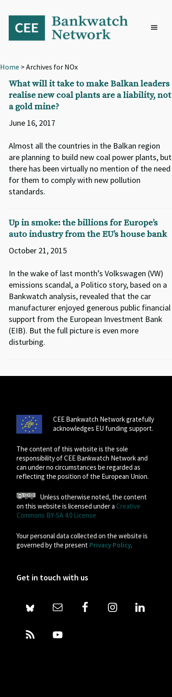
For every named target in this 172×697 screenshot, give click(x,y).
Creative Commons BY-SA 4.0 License (78, 511)
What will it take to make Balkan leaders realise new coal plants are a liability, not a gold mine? (90, 95)
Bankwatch (74, 27)
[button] (156, 28)
